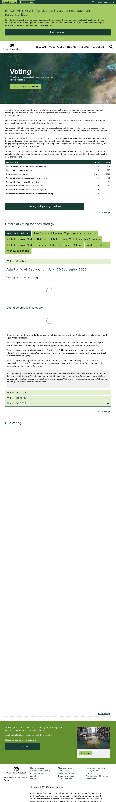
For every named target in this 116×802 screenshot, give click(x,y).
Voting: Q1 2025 (58, 398)
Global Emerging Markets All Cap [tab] (26, 239)
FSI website (43, 735)
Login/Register (26, 2)
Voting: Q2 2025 (58, 392)
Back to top (104, 212)
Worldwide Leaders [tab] (18, 250)
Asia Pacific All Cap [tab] (18, 233)
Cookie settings (65, 778)
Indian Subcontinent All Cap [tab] (66, 245)
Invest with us (9, 2)
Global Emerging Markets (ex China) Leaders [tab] (74, 239)
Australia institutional (103, 2)
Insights (84, 47)
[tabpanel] (58, 333)
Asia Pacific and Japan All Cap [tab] (51, 233)
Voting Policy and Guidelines (93, 752)
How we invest (45, 47)
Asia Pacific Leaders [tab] (84, 233)
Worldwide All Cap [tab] (97, 245)
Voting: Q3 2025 (58, 261)
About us (98, 47)
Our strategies (66, 47)
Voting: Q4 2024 (58, 403)
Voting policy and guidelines (25, 86)
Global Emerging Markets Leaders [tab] (26, 245)
